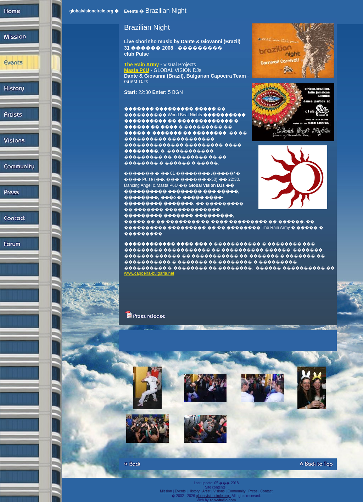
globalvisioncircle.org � (94, 11)
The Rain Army (141, 64)
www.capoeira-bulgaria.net (149, 273)
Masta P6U (136, 70)
